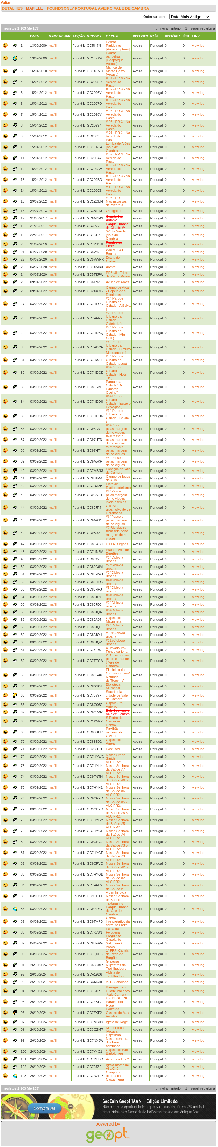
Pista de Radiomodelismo (118, 485)
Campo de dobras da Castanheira (115, 1075)
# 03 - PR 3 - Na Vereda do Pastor (118, 103)
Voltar (6, 3)
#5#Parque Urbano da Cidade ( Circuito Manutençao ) (118, 347)
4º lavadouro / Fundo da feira (116, 649)
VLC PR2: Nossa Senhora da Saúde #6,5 (117, 776)
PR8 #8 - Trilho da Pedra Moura (118, 274)
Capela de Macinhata (113, 619)
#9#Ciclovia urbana (114, 627)
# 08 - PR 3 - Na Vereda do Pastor (118, 168)
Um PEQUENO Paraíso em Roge (117, 1001)
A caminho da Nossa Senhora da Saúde (117, 896)
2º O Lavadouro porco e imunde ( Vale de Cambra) (117, 660)
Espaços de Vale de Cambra (118, 470)
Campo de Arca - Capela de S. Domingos (117, 291)
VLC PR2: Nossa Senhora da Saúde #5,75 (117, 798)
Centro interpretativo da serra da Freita (118, 921)
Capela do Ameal (113, 741)
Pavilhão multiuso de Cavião (114, 732)
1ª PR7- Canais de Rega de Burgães (117, 954)
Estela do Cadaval (113, 259)
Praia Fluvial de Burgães (117, 551)
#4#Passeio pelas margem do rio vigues (116, 461)
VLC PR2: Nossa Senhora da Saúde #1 (117, 885)
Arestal (111, 267)
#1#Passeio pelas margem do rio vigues (116, 428)
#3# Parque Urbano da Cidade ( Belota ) (117, 416)
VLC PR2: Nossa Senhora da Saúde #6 (117, 787)
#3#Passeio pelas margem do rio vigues (116, 450)
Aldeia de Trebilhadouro (116, 974)
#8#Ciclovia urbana (114, 612)
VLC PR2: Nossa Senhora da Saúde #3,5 (117, 841)
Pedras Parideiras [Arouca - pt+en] (118, 45)
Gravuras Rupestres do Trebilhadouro (116, 965)
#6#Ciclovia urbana (114, 597)
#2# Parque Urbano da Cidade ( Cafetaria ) (114, 318)
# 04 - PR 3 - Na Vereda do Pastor (118, 114)
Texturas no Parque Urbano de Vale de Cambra (117, 909)
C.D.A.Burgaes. (117, 544)
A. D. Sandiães (117, 982)
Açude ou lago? (117, 1059)
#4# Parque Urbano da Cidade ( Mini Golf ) (115, 332)
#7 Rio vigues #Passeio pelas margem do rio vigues (117, 533)
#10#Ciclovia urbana (115, 634)
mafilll (34, 8)
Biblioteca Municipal (113, 686)
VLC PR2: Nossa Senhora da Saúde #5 (117, 820)
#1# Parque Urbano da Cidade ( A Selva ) (118, 303)
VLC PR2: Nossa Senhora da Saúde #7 (117, 765)
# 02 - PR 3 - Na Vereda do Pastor (118, 92)
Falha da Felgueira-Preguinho (113, 932)
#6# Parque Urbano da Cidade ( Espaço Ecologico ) (118, 401)
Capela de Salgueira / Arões (114, 943)
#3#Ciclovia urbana (114, 574)
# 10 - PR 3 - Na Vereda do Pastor (118, 190)
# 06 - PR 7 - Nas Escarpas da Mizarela (116, 201)
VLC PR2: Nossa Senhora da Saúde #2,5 (117, 863)
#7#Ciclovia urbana (114, 604)
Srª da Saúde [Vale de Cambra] (115, 234)
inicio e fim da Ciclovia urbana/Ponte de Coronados (118, 507)
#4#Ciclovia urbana (114, 581)
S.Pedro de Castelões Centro (114, 721)
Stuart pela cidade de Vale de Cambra (117, 695)
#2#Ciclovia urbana (114, 566)
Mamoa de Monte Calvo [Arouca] (115, 71)
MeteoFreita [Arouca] (115, 1029)
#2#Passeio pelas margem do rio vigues (116, 439)
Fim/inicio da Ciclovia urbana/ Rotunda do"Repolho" (118, 675)
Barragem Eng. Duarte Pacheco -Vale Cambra (118, 990)
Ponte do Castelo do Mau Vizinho (117, 1012)
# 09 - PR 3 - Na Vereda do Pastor (118, 179)
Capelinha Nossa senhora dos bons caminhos (117, 1040)
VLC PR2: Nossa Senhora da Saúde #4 (117, 830)
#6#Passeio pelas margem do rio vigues (116, 520)
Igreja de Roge (117, 1022)
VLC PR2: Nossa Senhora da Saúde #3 (117, 852)
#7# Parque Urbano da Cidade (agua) (116, 359)
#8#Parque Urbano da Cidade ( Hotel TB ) (116, 372)
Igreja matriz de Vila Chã (117, 1066)
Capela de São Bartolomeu (117, 1051)
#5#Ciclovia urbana (114, 589)
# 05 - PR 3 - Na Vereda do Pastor (118, 125)
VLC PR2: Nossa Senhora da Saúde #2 (117, 874)
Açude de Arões (117, 282)
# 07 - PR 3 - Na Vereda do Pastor (118, 157)
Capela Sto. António (114, 704)
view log (198, 45)
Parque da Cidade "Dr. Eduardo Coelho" (114, 387)
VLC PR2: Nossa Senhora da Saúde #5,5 (117, 809)
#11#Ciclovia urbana (115, 642)
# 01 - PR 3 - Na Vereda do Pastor (118, 81)
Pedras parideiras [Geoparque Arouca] (114, 58)
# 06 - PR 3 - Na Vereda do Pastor (118, 136)
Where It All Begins (114, 251)
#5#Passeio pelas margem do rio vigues (116, 494)
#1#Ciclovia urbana (114, 559)
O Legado (113, 211)
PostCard (113, 749)
